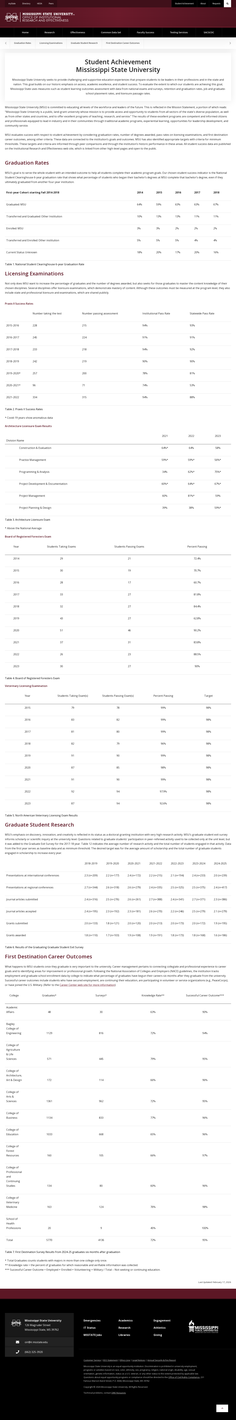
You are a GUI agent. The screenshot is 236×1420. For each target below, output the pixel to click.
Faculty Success (145, 32)
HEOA (41, 2)
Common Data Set (111, 32)
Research (50, 32)
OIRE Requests (118, 1392)
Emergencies (92, 1321)
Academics (125, 1321)
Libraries (124, 1336)
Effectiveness (77, 32)
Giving (158, 1336)
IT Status (90, 1329)
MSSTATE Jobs (93, 1336)
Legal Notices (138, 1360)
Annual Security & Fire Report (161, 1360)
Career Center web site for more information (87, 985)
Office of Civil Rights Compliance (184, 1377)
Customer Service (92, 1360)
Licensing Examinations (51, 43)
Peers (53, 2)
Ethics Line (125, 1360)
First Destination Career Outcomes (123, 43)
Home (29, 31)
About (203, 3)
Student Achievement (184, 3)
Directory (28, 2)
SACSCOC (209, 32)
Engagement (162, 1321)
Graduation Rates (22, 43)
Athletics (160, 1329)
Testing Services (179, 32)
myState (13, 2)
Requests (216, 3)
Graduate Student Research (84, 43)
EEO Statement (110, 1360)
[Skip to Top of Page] (222, 1408)
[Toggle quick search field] (227, 3)
